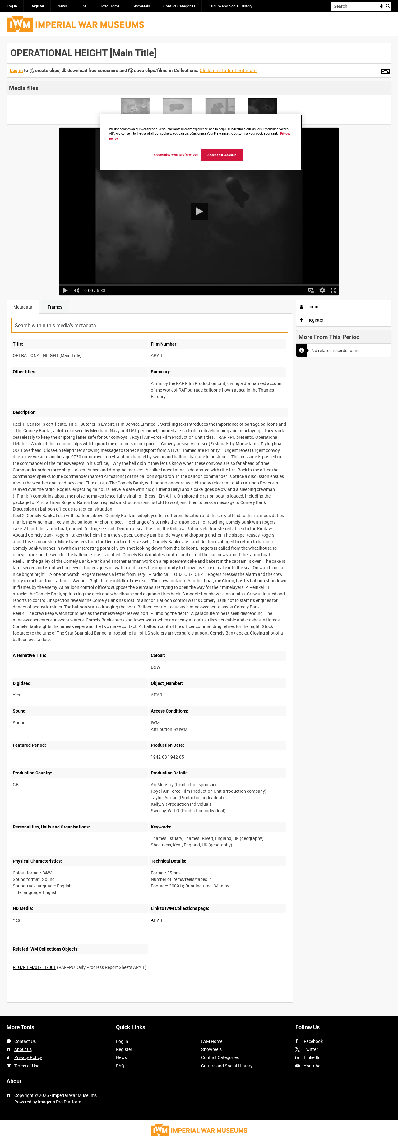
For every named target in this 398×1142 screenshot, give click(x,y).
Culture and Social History (230, 5)
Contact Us (25, 1041)
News (62, 5)
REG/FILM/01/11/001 (34, 967)
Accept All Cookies (222, 155)
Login (309, 307)
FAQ (83, 5)
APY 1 (157, 920)
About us (23, 1049)
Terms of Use (26, 1066)
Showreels (141, 5)
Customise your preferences (176, 154)
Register (37, 5)
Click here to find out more (228, 70)
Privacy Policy (28, 1057)
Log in (12, 5)
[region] (201, 142)
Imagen (45, 1102)
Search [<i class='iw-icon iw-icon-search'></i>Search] (388, 5)
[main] (199, 526)
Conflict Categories (179, 5)
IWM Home (110, 5)
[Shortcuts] (385, 70)
